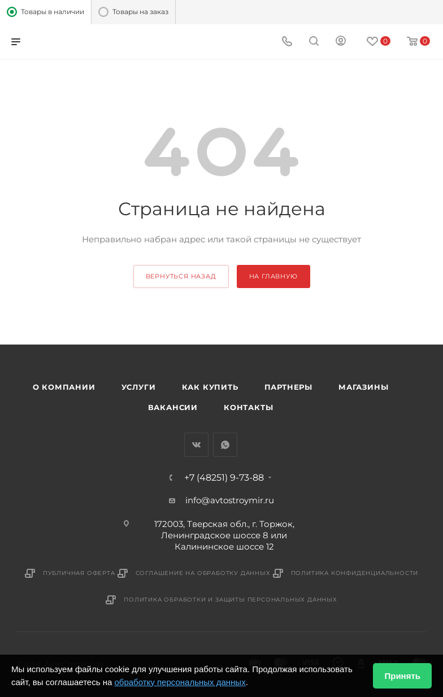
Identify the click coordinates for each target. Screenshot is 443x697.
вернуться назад (181, 276)
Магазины (363, 386)
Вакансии (173, 407)
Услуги (138, 386)
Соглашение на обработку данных (203, 573)
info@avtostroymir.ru (229, 500)
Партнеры (288, 386)
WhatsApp (225, 445)
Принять (402, 676)
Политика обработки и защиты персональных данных (230, 599)
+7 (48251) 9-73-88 (224, 477)
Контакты (248, 407)
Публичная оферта (79, 573)
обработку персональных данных (179, 682)
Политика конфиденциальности (355, 573)
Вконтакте (196, 445)
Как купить (210, 386)
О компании (64, 386)
